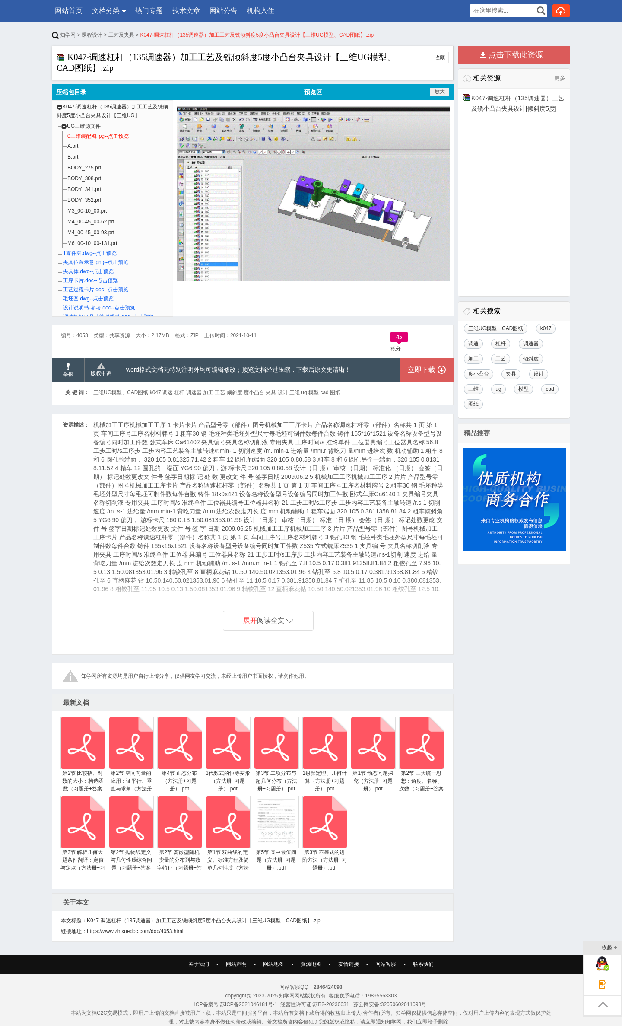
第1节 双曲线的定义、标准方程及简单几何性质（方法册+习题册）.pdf (228, 837)
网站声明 (236, 964)
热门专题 (149, 10)
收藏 (440, 57)
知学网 (64, 35)
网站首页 (69, 10)
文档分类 (106, 10)
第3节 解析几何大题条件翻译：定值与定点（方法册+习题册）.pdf (82, 837)
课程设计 (92, 35)
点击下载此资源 (516, 55)
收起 (610, 948)
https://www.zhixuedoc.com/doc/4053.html (135, 931)
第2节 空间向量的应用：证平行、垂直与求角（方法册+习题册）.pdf (131, 758)
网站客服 (385, 964)
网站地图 (273, 964)
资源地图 (311, 964)
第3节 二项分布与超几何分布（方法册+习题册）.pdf (276, 754)
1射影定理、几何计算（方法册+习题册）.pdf (324, 754)
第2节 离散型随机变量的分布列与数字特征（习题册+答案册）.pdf (179, 837)
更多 (559, 78)
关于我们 (198, 964)
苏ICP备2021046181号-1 (248, 1004)
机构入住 (260, 10)
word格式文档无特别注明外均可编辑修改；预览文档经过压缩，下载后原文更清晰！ (238, 369)
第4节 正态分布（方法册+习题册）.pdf (179, 754)
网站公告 (223, 10)
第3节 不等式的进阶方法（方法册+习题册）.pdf (324, 833)
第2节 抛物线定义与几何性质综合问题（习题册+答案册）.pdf (131, 837)
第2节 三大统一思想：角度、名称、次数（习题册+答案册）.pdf (421, 758)
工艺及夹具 (121, 35)
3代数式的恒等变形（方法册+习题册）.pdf (228, 754)
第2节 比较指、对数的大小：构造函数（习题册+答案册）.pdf (82, 758)
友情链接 (348, 964)
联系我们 (423, 964)
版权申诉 (101, 370)
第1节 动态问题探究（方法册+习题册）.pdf (373, 754)
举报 (68, 370)
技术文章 (186, 10)
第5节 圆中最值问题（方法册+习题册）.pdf (276, 833)
